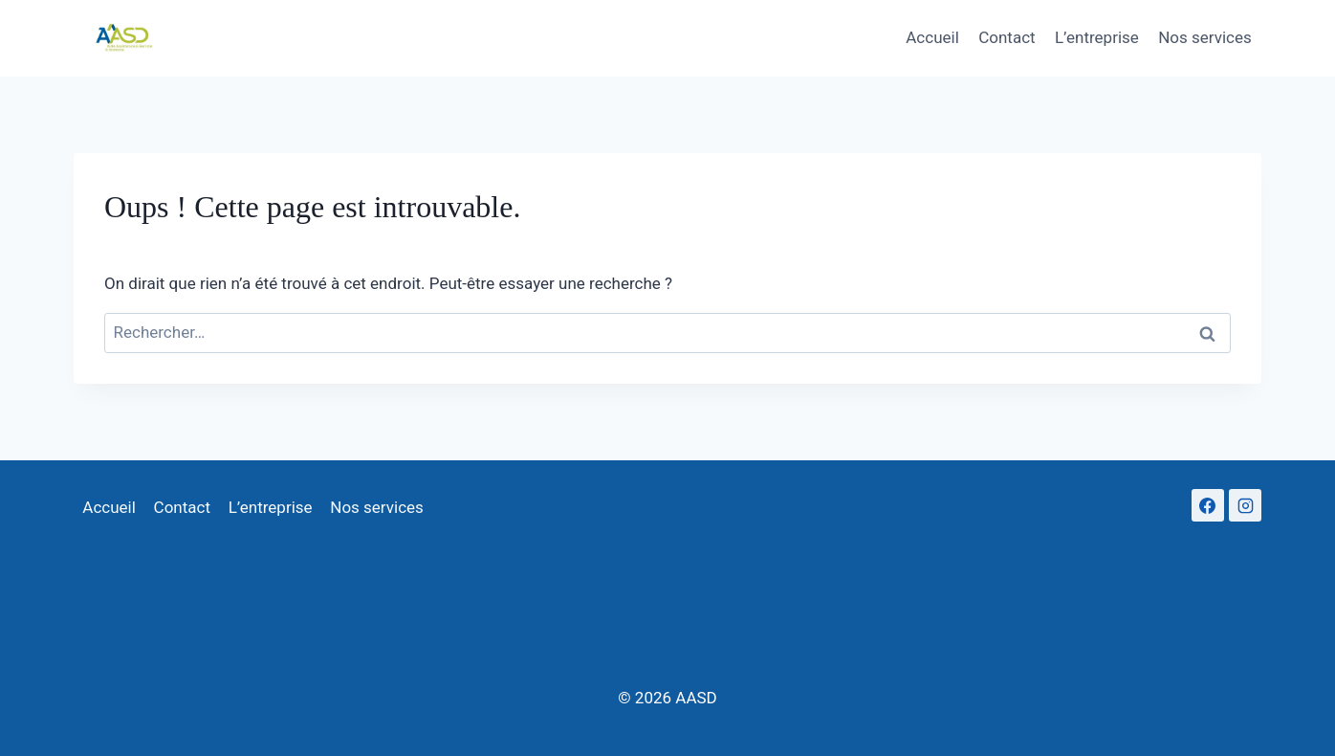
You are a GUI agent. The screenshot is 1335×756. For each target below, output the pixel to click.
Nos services (1205, 37)
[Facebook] (1208, 505)
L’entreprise (1097, 37)
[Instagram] (1245, 505)
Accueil (932, 37)
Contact (1006, 37)
